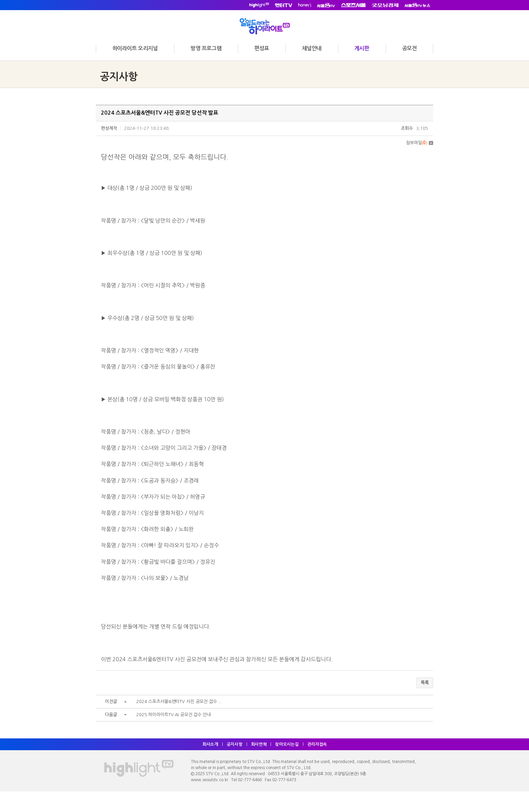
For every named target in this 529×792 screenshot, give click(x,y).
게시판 (361, 48)
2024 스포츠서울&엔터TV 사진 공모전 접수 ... (179, 702)
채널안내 (312, 48)
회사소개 (209, 745)
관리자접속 (318, 745)
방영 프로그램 (206, 48)
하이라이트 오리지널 (135, 48)
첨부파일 (419, 143)
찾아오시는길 (287, 745)
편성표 (261, 48)
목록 (425, 683)
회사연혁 (259, 745)
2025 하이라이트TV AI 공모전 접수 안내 (174, 715)
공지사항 (234, 745)
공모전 (409, 48)
